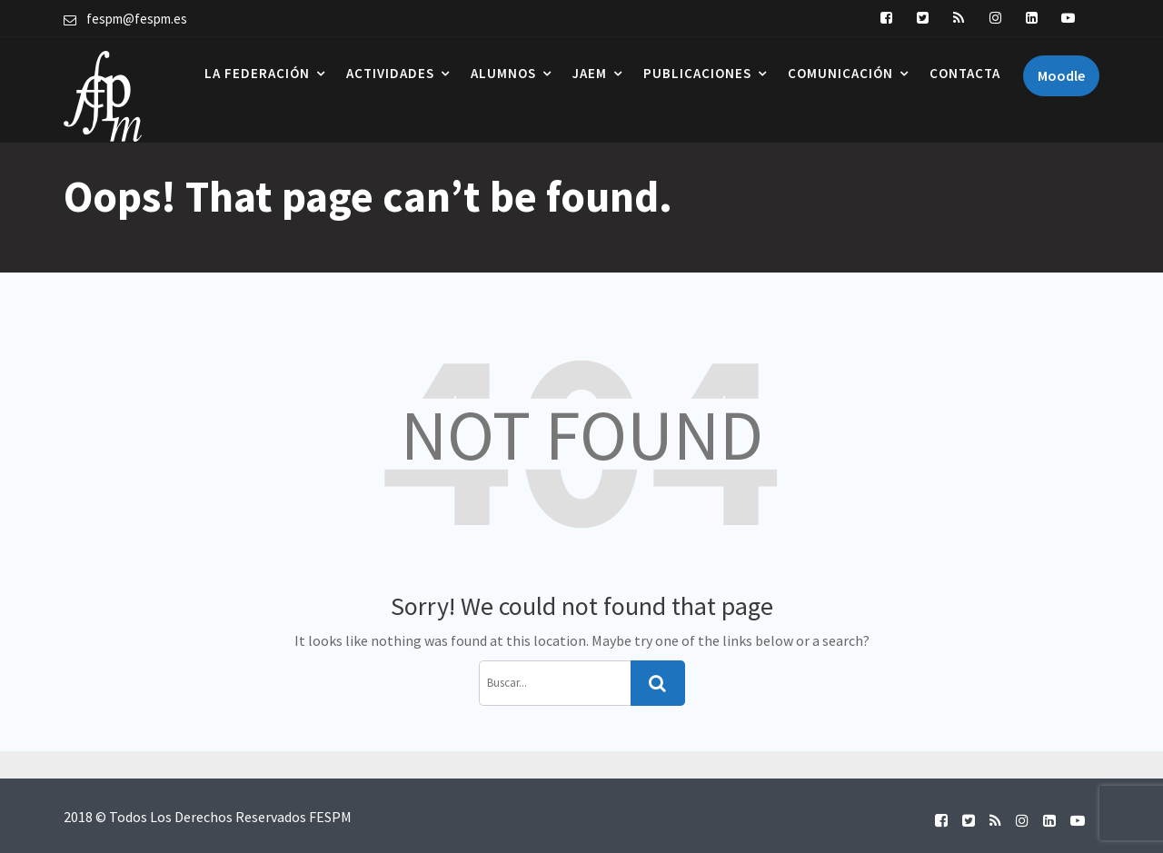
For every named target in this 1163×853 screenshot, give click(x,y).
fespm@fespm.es (136, 18)
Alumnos (503, 73)
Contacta (964, 73)
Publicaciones (697, 73)
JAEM (589, 73)
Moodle (1061, 75)
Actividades (390, 73)
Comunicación (840, 73)
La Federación (257, 73)
